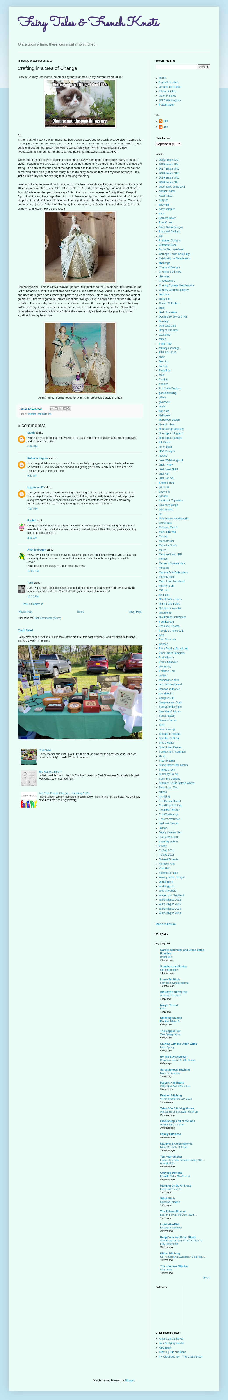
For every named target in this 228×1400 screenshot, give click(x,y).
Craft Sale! (25, 630)
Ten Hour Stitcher (171, 1156)
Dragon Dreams (168, 330)
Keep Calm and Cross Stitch (178, 1237)
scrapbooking (167, 729)
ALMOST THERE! (170, 995)
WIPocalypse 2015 (170, 904)
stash (162, 756)
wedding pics (166, 886)
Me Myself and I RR (170, 554)
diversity (164, 321)
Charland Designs (169, 267)
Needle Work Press (170, 599)
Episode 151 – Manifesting (175, 1176)
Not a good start (169, 970)
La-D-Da (164, 487)
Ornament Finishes (170, 86)
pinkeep (163, 644)
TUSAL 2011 (166, 850)
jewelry (163, 455)
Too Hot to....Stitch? (50, 771)
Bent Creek (165, 222)
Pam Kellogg (166, 621)
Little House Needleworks (174, 518)
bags (162, 213)
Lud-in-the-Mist (169, 1224)
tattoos (163, 792)
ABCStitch (165, 1347)
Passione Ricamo (169, 626)
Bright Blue (166, 957)
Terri (30, 582)
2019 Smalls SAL (169, 177)
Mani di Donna (167, 532)
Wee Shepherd (167, 890)
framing (163, 379)
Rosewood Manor (169, 689)
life (49, 414)
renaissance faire (169, 680)
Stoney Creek (167, 769)
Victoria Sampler (168, 872)
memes (163, 558)
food (161, 375)
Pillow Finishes (167, 91)
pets (161, 635)
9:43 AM (32, 475)
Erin (165, 120)
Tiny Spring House (170, 1034)
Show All (206, 1278)
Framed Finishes (168, 82)
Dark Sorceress (168, 312)
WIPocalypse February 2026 (176, 1098)
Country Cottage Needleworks (176, 285)
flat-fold (163, 366)
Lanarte (163, 496)
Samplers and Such (170, 702)
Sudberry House (168, 774)
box (161, 236)
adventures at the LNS (172, 186)
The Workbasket (168, 814)
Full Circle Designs (170, 388)
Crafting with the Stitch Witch (178, 1043)
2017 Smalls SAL (169, 168)
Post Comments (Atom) (47, 618)
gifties (162, 397)
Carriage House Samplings (174, 254)
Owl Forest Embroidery (172, 617)
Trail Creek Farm (169, 837)
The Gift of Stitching (170, 805)
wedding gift (166, 881)
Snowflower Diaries (170, 747)
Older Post (135, 611)
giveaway (164, 402)
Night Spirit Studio (169, 603)
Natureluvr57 (35, 487)
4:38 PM (32, 446)
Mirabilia (164, 567)
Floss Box (165, 370)
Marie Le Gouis (168, 545)
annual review (167, 191)
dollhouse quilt (167, 325)
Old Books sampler (170, 608)
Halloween (165, 415)
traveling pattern (168, 841)
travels (163, 845)
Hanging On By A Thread (175, 1185)
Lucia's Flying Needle (171, 1343)
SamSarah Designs (170, 706)
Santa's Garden (168, 720)
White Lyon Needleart (171, 895)
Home (80, 611)
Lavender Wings (168, 505)
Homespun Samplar (170, 437)
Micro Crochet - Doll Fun (173, 1147)
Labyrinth (164, 491)
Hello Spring (167, 1047)
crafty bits (164, 298)
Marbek (163, 536)
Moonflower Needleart (172, 581)
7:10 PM (32, 508)
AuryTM (163, 200)
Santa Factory (167, 715)
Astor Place (165, 195)
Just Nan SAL (167, 478)
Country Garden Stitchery (174, 289)
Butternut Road (168, 245)
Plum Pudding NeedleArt (173, 648)
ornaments (165, 612)
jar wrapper (165, 446)
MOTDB (163, 590)
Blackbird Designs (169, 231)
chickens (164, 276)
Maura (162, 550)
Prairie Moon (166, 657)
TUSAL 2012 (166, 854)
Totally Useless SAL (170, 832)
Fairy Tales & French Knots (88, 23)
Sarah (31, 432)
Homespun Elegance (171, 433)
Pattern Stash (167, 104)
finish (162, 357)
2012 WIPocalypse (170, 100)
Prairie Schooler (168, 661)
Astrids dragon (36, 549)
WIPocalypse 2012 (170, 899)
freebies (163, 384)
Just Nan (164, 473)
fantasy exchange (169, 348)
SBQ (161, 724)
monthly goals (167, 576)
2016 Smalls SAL (169, 164)
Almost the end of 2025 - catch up (179, 1111)
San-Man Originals (170, 711)
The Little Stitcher (169, 809)
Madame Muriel (168, 527)
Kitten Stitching (170, 1253)
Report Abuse (166, 924)
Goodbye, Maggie (170, 1202)
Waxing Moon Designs (172, 877)
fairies (162, 339)
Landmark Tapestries (171, 500)
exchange (164, 334)
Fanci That (165, 343)
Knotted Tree (166, 482)
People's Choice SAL (171, 630)
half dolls (42, 414)
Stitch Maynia (167, 760)
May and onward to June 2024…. (178, 1215)
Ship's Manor (166, 742)
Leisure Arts (166, 509)
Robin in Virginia (37, 458)
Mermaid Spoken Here (172, 563)
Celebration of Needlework (174, 258)
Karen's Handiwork (172, 1082)
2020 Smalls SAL (169, 182)
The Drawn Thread (170, 801)
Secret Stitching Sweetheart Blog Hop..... (182, 1257)
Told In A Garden (168, 823)
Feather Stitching (171, 1095)
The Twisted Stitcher (173, 1211)
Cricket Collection (169, 303)
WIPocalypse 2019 (170, 913)
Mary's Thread (169, 1005)
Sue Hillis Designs (169, 778)
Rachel (31, 520)
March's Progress (170, 1073)
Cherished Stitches (170, 271)
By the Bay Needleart (171, 249)
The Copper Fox (170, 1031)
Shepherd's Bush (169, 738)
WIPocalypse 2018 (170, 908)
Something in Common (172, 751)
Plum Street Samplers (172, 653)
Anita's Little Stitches (171, 1338)
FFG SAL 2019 (167, 352)
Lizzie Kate (165, 523)
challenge (164, 263)
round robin (165, 693)
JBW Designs (167, 451)
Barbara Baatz (167, 218)
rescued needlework (170, 684)
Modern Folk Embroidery (173, 572)
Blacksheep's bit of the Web (177, 1121)
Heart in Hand (167, 424)
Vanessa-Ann (167, 863)
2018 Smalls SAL (169, 173)
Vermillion (164, 868)
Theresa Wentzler (169, 819)
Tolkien (163, 828)
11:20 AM (33, 596)
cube (162, 307)
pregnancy (165, 666)
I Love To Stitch (170, 979)
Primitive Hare (167, 671)
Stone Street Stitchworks (173, 765)
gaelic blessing (167, 393)
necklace (164, 594)
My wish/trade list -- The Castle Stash (181, 1356)
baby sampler (167, 209)
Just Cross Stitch (169, 469)
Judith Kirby (166, 464)
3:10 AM (32, 537)
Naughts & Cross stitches (176, 1143)
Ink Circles (165, 442)
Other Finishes (167, 95)
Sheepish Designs (169, 733)
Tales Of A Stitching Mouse (177, 1108)
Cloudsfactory (167, 280)
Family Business (170, 1134)
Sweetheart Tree (168, 787)
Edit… (163, 1008)
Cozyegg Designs (171, 1172)
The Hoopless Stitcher (174, 1266)
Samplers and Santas (173, 966)
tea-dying (164, 796)
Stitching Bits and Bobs (172, 1352)
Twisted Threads (168, 859)
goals (162, 406)
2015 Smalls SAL (169, 159)
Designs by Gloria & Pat (173, 316)
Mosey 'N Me (166, 585)
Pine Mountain (167, 639)
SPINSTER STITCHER (173, 992)
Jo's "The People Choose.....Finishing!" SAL (64, 793)
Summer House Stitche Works (176, 783)
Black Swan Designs (171, 227)
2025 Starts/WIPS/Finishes (175, 1086)
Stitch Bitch (167, 1198)
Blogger (129, 1380)
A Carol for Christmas (172, 1124)
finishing (32, 414)
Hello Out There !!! (170, 1189)
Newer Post (25, 611)
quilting (163, 675)
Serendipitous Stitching (175, 1069)
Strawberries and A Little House (177, 1060)
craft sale (164, 294)
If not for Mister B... (170, 1021)
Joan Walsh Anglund (171, 460)
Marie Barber (166, 541)
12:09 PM (33, 570)
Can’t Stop (166, 1269)
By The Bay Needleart (173, 1056)
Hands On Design (169, 419)
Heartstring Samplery (171, 428)
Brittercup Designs (169, 240)
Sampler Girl (166, 698)
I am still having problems (174, 982)
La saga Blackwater (171, 1227)
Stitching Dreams (171, 1018)
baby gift (164, 204)
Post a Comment (33, 604)
